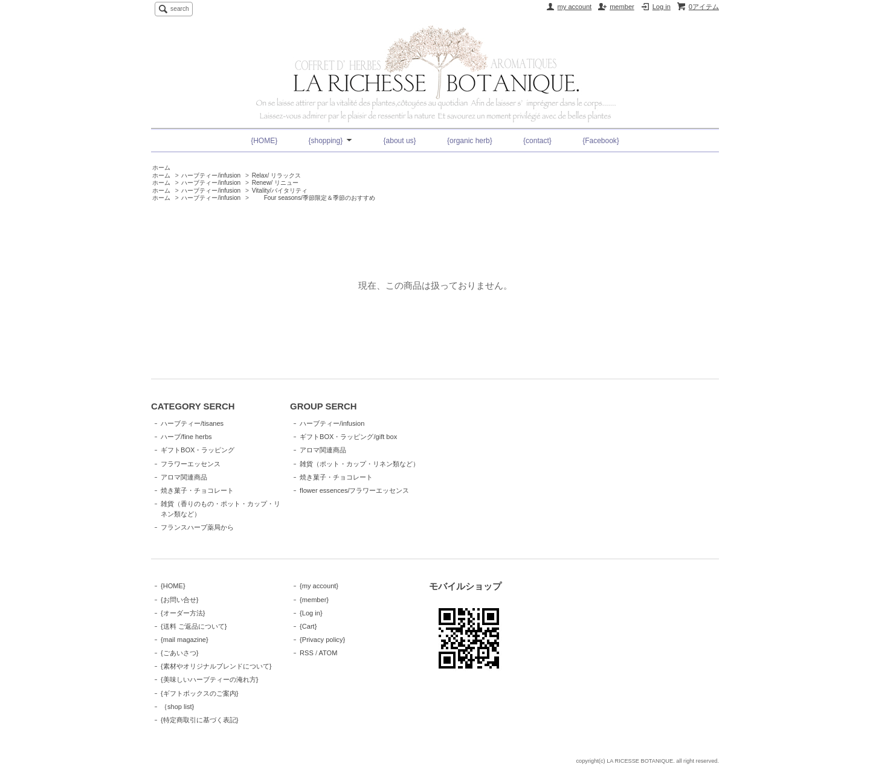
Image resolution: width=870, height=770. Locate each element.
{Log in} (311, 613)
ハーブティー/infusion (210, 175)
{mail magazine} (184, 639)
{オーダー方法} (183, 613)
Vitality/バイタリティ (280, 190)
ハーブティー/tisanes (192, 423)
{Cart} (308, 626)
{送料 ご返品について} (194, 626)
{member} (314, 599)
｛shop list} (177, 706)
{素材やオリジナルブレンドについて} (216, 666)
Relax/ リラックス (276, 175)
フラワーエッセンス (191, 463)
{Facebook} (600, 140)
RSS (307, 652)
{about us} (400, 140)
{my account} (319, 585)
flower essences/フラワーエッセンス (354, 490)
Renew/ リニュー (275, 182)
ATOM (327, 652)
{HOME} (264, 140)
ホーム (161, 167)
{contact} (537, 140)
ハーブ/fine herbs (186, 436)
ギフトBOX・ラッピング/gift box (348, 436)
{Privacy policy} (322, 639)
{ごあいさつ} (179, 652)
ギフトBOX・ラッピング (197, 450)
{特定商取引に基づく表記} (199, 719)
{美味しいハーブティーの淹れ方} (209, 679)
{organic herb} (469, 140)
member (622, 6)
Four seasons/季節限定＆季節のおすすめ (313, 197)
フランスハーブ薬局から (197, 527)
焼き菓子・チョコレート (197, 490)
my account (575, 6)
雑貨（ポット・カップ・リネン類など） (359, 463)
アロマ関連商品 (184, 477)
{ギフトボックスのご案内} (199, 693)
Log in (661, 6)
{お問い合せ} (179, 599)
